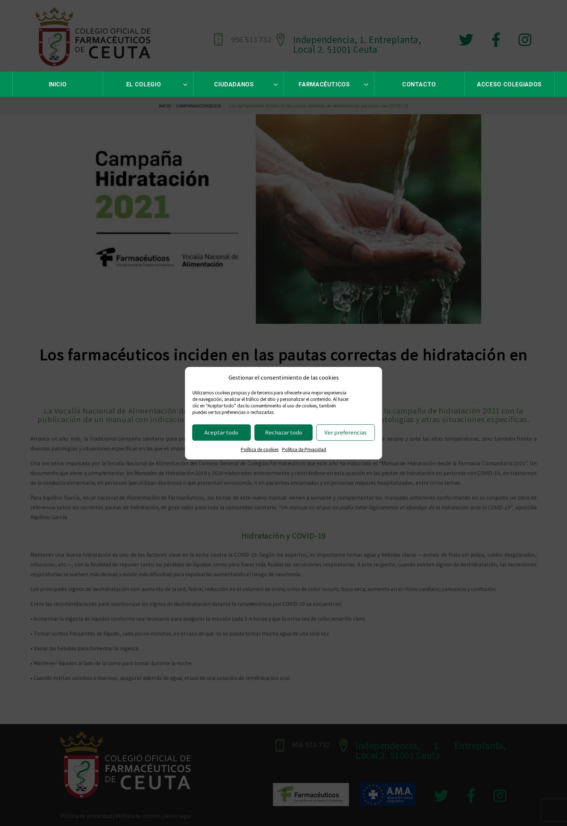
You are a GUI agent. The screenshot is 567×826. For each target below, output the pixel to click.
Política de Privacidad (304, 449)
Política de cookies (259, 449)
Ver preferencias (345, 432)
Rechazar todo (283, 432)
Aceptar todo (221, 432)
